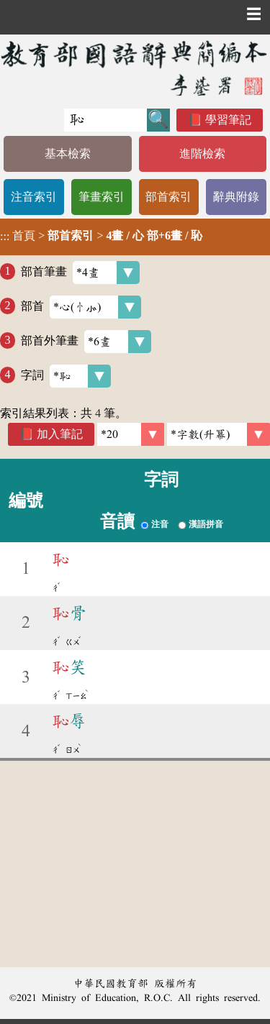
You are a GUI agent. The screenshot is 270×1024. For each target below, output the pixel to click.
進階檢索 (202, 153)
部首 (81, 307)
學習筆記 (228, 120)
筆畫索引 (101, 197)
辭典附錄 (236, 197)
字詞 (66, 376)
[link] (218, 434)
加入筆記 (60, 434)
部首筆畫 (80, 272)
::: (4, 237)
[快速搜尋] (105, 120)
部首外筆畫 (86, 341)
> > (101, 235)
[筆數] (130, 434)
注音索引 (34, 197)
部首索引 (168, 197)
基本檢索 (68, 153)
